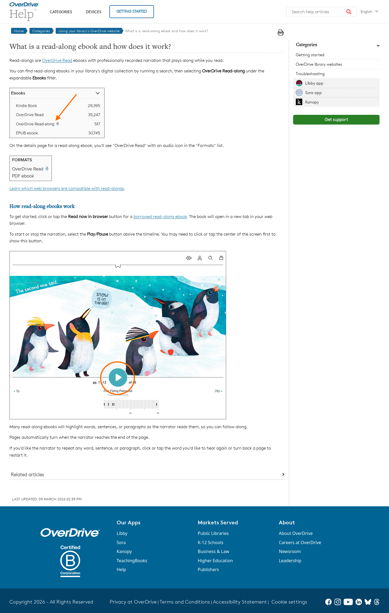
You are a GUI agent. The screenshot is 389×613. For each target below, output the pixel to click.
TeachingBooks (132, 561)
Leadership (290, 561)
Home (19, 31)
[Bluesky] (368, 602)
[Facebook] (328, 602)
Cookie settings (289, 602)
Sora (121, 542)
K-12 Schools (210, 542)
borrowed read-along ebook (160, 216)
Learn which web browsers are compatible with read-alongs (66, 188)
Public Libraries (213, 533)
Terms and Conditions (185, 602)
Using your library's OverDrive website (89, 31)
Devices (93, 11)
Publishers (208, 569)
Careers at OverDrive (300, 542)
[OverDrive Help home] (24, 11)
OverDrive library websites (319, 64)
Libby (122, 533)
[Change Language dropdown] (369, 12)
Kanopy (312, 102)
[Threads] (377, 602)
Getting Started (131, 11)
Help (121, 569)
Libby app (314, 83)
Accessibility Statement (240, 602)
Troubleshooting (310, 73)
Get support (336, 119)
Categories (61, 11)
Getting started (310, 54)
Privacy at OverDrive (133, 602)
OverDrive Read (57, 60)
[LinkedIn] (359, 602)
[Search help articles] (321, 12)
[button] (349, 12)
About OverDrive (296, 533)
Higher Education (215, 561)
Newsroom (290, 551)
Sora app (313, 92)
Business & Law (213, 551)
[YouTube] (348, 602)
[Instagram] (337, 602)
